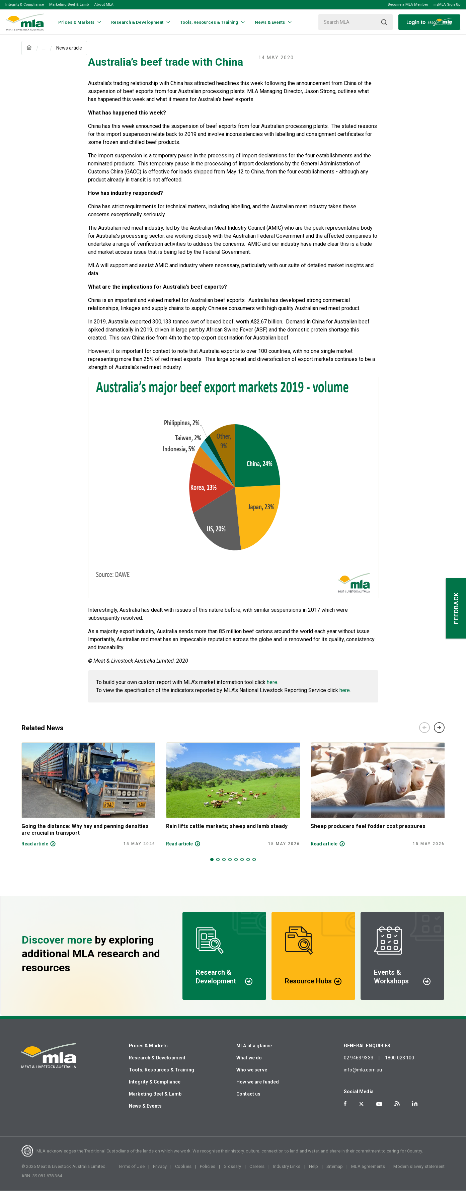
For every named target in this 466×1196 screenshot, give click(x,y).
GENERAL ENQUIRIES (367, 1051)
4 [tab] (230, 865)
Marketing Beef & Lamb (69, 4)
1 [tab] (212, 865)
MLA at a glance (254, 1051)
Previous (424, 733)
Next (439, 733)
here (272, 687)
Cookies (183, 1171)
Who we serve (251, 1075)
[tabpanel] (88, 800)
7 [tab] (248, 865)
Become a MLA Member (408, 4)
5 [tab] (236, 865)
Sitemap (334, 1171)
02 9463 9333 (358, 1063)
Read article (34, 849)
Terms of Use (131, 1171)
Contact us (248, 1099)
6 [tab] (242, 865)
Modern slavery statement (419, 1171)
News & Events (145, 1111)
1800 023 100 (399, 1063)
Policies (207, 1171)
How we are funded (257, 1087)
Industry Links (287, 1171)
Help (313, 1171)
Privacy (160, 1171)
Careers (256, 1171)
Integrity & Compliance (24, 4)
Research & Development (157, 1063)
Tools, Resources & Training (161, 1075)
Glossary (232, 1171)
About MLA (103, 4)
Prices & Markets (148, 1051)
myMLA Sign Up (447, 4)
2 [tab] (218, 865)
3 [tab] (224, 865)
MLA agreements (368, 1171)
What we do (249, 1063)
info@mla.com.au (363, 1075)
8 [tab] (254, 865)
